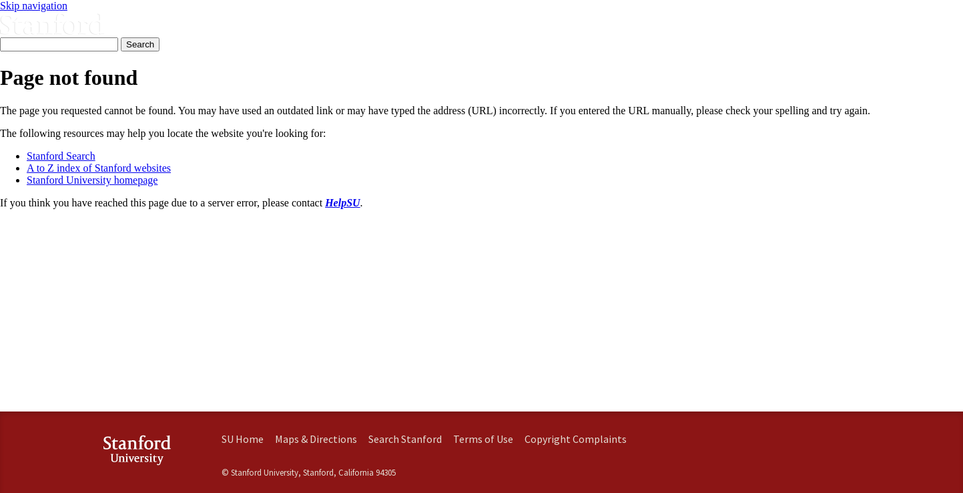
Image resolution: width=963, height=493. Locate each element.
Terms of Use (483, 439)
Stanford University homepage (92, 180)
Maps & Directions (316, 439)
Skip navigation (33, 5)
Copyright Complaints (576, 439)
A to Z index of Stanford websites (99, 168)
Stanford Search (61, 156)
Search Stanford (405, 439)
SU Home (243, 439)
